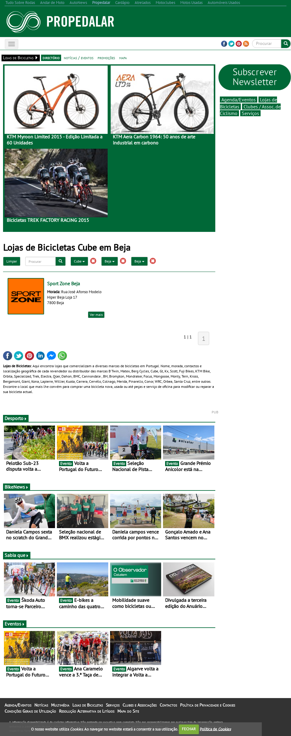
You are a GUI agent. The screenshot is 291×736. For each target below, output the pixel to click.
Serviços (250, 113)
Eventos (15, 624)
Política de (215, 728)
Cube (79, 261)
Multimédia (60, 705)
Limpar (11, 261)
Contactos (168, 705)
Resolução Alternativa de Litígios (86, 711)
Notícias (41, 705)
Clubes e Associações (140, 705)
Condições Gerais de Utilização (30, 711)
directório (51, 57)
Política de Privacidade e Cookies (207, 705)
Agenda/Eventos (238, 100)
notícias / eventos (78, 57)
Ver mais (96, 314)
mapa (123, 57)
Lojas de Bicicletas (87, 705)
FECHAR (189, 728)
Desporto (16, 418)
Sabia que (17, 555)
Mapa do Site (128, 711)
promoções (106, 57)
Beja (110, 261)
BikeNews (17, 487)
